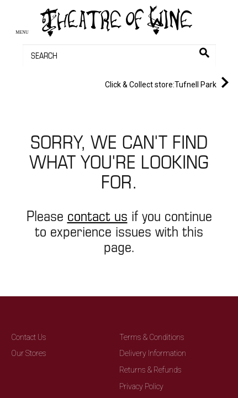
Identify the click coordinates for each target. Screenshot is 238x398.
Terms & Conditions (151, 337)
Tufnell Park (169, 82)
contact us (97, 215)
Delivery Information (152, 353)
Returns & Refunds (150, 369)
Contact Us (28, 337)
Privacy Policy (141, 386)
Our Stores (28, 353)
